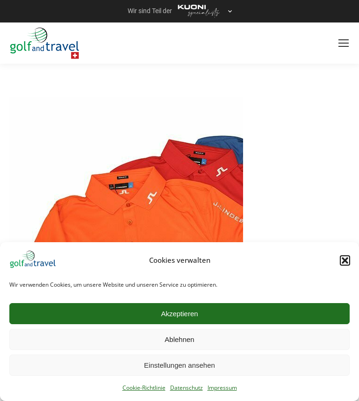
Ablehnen (179, 339)
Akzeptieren (179, 314)
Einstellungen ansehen (179, 365)
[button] (345, 260)
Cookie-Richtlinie (143, 388)
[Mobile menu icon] (343, 43)
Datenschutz (186, 388)
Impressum (222, 388)
